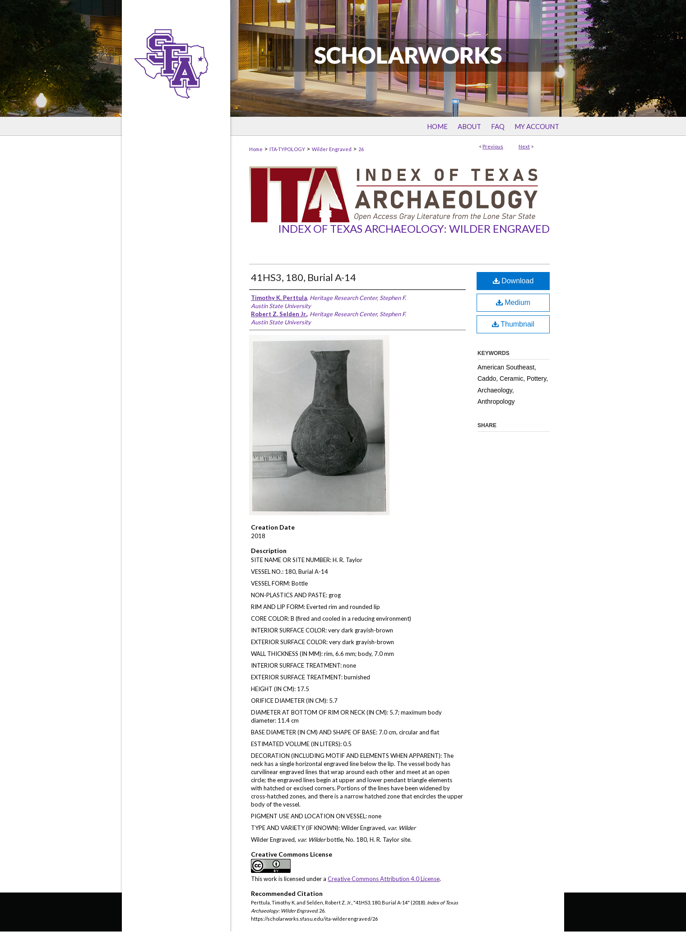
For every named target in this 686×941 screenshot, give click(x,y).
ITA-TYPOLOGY (287, 149)
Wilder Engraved (332, 149)
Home (256, 149)
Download (513, 281)
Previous (492, 146)
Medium (513, 302)
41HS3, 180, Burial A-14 (303, 277)
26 (361, 149)
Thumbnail (513, 324)
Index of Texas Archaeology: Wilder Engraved (414, 228)
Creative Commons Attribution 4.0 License (384, 878)
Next (524, 146)
